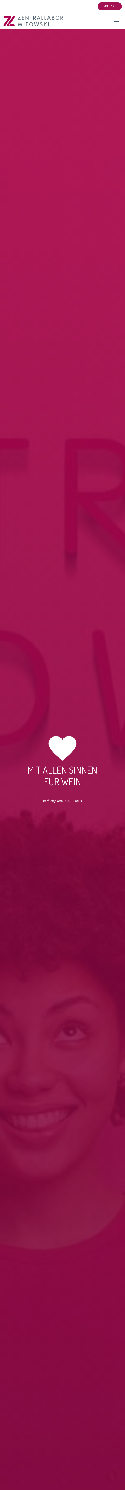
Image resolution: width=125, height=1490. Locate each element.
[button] (116, 21)
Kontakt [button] (110, 6)
